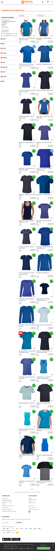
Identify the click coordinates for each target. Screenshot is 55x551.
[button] (42, 2)
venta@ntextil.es (32, 502)
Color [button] (3, 71)
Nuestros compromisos (7, 509)
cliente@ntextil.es (32, 499)
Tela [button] (3, 81)
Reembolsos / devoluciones (8, 505)
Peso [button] (3, 62)
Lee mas (16, 546)
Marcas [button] (4, 53)
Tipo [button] (3, 43)
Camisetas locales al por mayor (9, 511)
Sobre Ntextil (5, 498)
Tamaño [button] (4, 76)
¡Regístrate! (19, 522)
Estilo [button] (3, 38)
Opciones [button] (4, 67)
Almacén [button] (4, 57)
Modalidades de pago (7, 502)
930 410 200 (31, 505)
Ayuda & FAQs (5, 507)
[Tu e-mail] (8, 522)
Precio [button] (4, 48)
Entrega (4, 503)
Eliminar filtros (9, 34)
